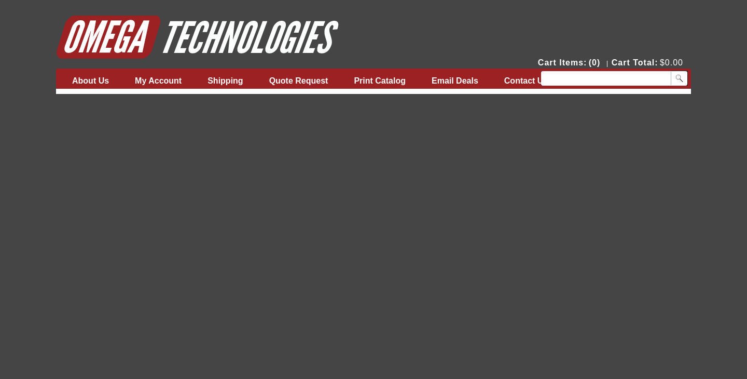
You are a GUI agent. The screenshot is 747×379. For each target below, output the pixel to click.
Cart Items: (562, 62)
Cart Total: (635, 62)
